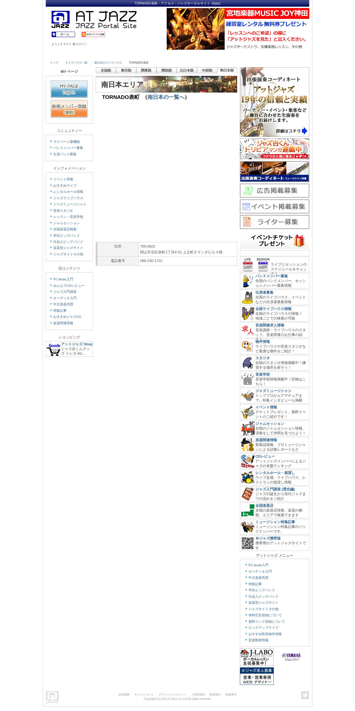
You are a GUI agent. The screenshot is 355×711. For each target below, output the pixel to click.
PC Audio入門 (63, 279)
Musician (98, 55)
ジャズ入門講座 (65, 291)
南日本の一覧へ (166, 97)
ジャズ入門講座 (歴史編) (275, 489)
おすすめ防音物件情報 (265, 634)
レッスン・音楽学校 (68, 216)
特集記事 (60, 310)
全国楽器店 (264, 505)
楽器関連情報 (63, 323)
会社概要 (124, 694)
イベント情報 (63, 179)
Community (225, 55)
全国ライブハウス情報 (273, 309)
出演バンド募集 (65, 154)
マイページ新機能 (66, 141)
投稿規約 (215, 694)
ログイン (81, 44)
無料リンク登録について (266, 621)
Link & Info (257, 55)
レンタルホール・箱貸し (275, 473)
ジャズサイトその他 (68, 254)
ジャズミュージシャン (70, 204)
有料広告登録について (265, 615)
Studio (130, 55)
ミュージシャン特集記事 (275, 522)
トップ (54, 62)
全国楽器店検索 (65, 229)
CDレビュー (265, 456)
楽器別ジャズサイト (68, 248)
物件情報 (262, 342)
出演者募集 (264, 292)
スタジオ (262, 358)
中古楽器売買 (63, 304)
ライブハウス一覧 (76, 62)
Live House (66, 55)
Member (289, 55)
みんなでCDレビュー (69, 285)
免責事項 (231, 694)
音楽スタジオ (63, 210)
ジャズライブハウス (68, 198)
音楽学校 (262, 374)
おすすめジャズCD (67, 316)
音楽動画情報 (258, 640)
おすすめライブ (65, 185)
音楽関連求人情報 (269, 325)
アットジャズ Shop (77, 344)
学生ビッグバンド (66, 235)
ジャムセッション (66, 223)
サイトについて (144, 694)
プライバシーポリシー (172, 694)
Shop (193, 55)
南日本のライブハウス (108, 62)
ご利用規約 (198, 694)
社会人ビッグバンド (68, 241)
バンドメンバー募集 (68, 147)
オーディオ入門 (65, 298)
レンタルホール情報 (68, 191)
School (161, 55)
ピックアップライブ (263, 627)
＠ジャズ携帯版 (268, 538)
